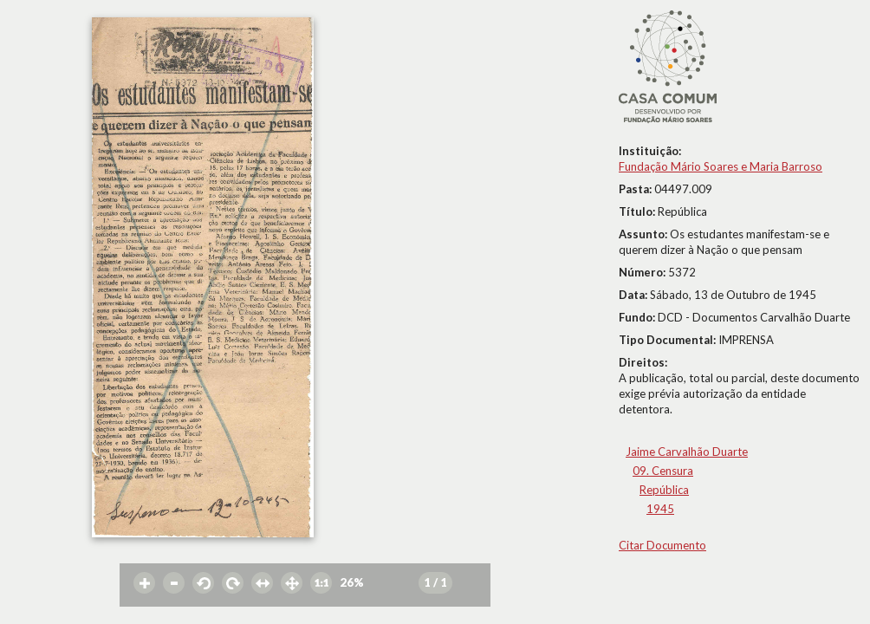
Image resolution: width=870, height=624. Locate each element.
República (664, 490)
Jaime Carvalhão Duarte (687, 451)
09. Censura (663, 471)
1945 (660, 509)
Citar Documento (662, 545)
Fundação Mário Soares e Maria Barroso (720, 166)
